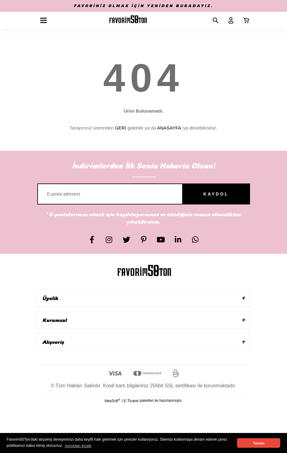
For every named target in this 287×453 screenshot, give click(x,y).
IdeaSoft (112, 400)
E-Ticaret (131, 401)
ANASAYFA (169, 127)
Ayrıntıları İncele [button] (78, 446)
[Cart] (244, 20)
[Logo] (128, 20)
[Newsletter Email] (143, 193)
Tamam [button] (258, 443)
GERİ (120, 127)
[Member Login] (228, 20)
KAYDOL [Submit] (216, 193)
